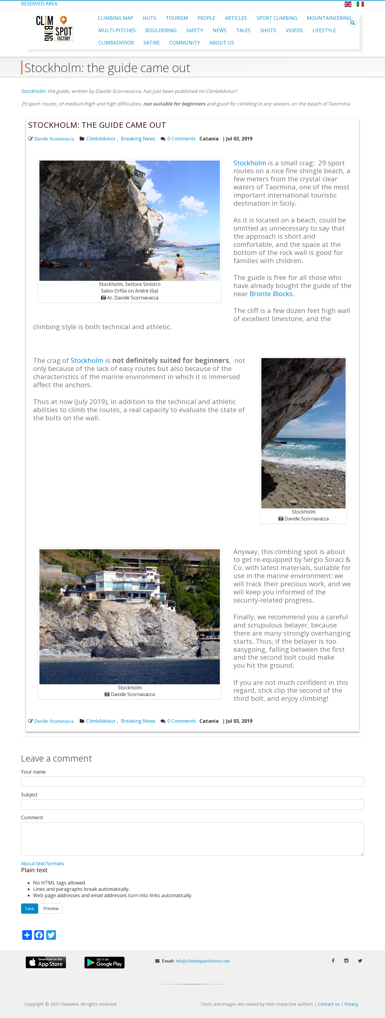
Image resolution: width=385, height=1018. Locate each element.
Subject (29, 795)
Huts (149, 18)
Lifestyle (324, 30)
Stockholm (33, 91)
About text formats (42, 863)
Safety (194, 30)
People (206, 18)
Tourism (177, 18)
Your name (33, 772)
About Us (222, 42)
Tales (243, 30)
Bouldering (161, 30)
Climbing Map (115, 18)
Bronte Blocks (271, 293)
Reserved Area (39, 3)
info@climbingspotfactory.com (203, 961)
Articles (236, 18)
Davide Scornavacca (54, 138)
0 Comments (182, 138)
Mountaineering (329, 18)
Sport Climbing (277, 18)
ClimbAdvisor (116, 42)
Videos (294, 30)
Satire (151, 42)
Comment (32, 817)
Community (184, 42)
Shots (268, 30)
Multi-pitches (117, 30)
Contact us (329, 1004)
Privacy (351, 1004)
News (219, 30)
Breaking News (138, 138)
